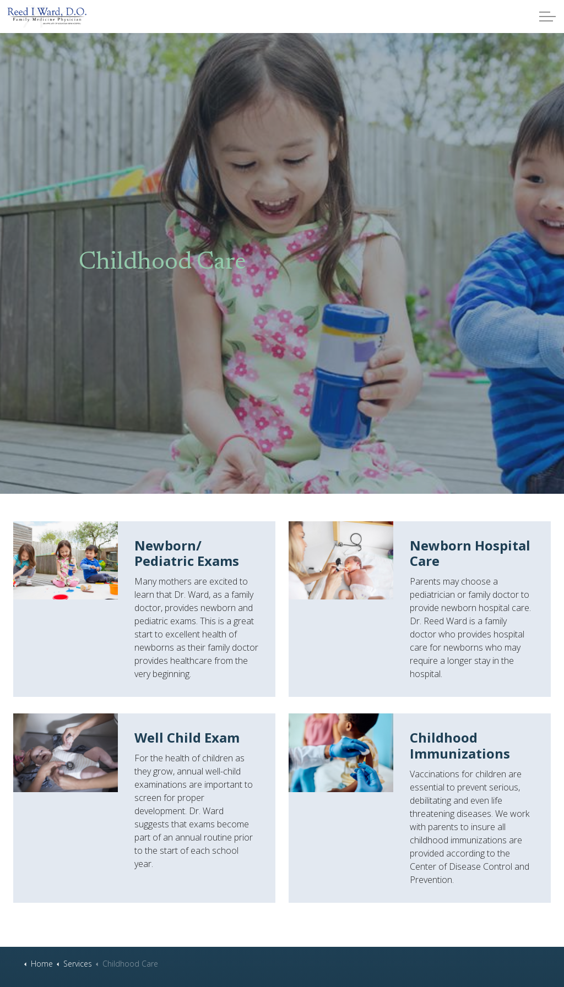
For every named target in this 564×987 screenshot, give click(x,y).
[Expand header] (547, 16)
